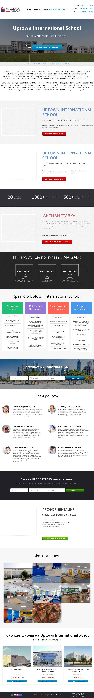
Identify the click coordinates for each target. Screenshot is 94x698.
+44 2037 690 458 (57, 9)
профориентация (55, 63)
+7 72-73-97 (86, 12)
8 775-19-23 (86, 5)
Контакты (67, 63)
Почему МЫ (36, 63)
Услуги (45, 63)
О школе (27, 63)
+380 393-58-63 (86, 9)
